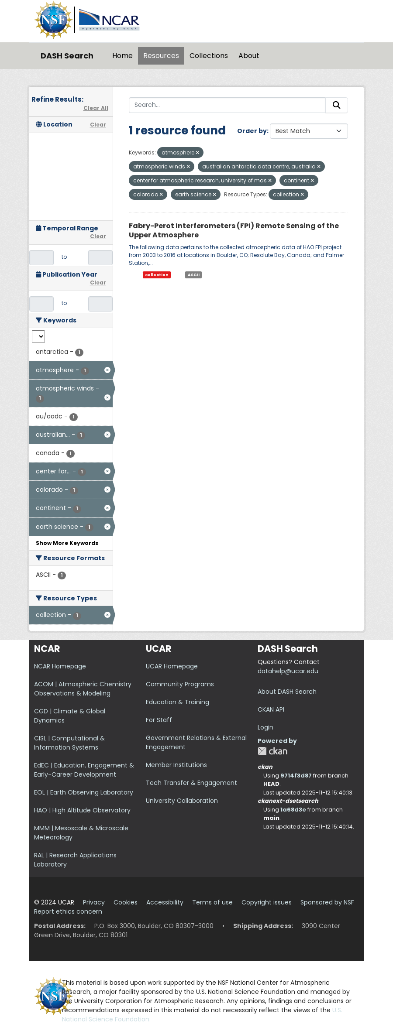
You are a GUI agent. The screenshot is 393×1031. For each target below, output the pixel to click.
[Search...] (227, 105)
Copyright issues (266, 902)
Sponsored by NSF (327, 902)
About (248, 56)
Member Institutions (176, 764)
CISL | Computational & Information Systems (69, 743)
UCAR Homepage (172, 666)
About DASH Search (287, 691)
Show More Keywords (67, 543)
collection (157, 274)
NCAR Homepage (60, 666)
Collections (209, 56)
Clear (98, 124)
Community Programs (180, 684)
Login (265, 727)
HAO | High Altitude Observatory (82, 810)
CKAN (272, 751)
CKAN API (271, 709)
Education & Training (177, 702)
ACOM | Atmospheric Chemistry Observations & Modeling (82, 689)
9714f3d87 (296, 775)
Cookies (126, 902)
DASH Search (67, 55)
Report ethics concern (68, 911)
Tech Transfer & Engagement (191, 782)
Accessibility (164, 902)
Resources (161, 56)
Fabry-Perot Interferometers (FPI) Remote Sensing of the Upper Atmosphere (234, 230)
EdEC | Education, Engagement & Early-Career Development (84, 770)
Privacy (94, 902)
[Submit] (336, 105)
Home (122, 56)
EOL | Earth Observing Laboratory (83, 792)
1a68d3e (293, 809)
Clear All (95, 108)
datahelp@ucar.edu (288, 671)
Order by (252, 131)
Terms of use (212, 902)
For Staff (159, 720)
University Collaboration (182, 800)
